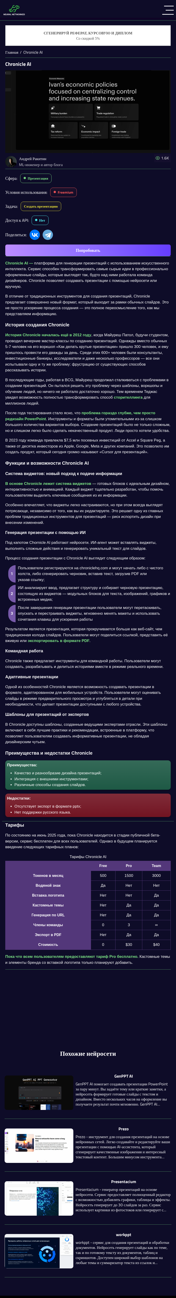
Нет (42, 220)
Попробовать (88, 250)
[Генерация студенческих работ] (88, 35)
